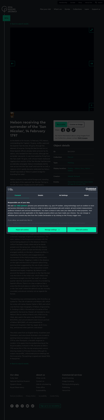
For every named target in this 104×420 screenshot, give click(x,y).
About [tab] (86, 195)
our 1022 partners (20, 205)
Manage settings (52, 229)
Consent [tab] (18, 195)
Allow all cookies (82, 229)
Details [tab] (40, 195)
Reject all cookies (22, 229)
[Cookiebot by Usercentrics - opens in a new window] (87, 189)
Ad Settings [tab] (63, 195)
